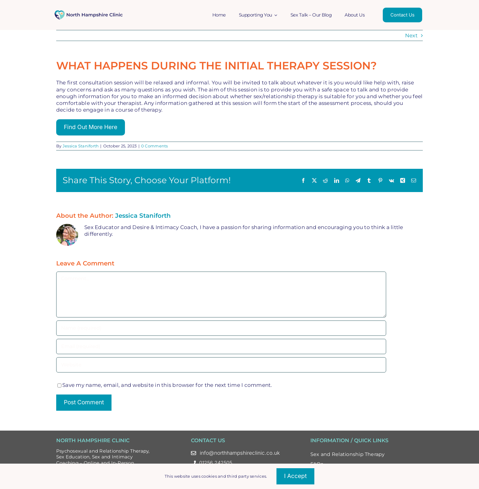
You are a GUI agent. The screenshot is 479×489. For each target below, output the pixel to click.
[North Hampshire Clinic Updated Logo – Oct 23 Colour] (89, 12)
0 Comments (154, 145)
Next (411, 35)
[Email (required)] (221, 346)
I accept (295, 476)
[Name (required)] (221, 328)
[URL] (221, 364)
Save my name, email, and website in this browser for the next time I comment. (167, 385)
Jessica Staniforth (81, 145)
